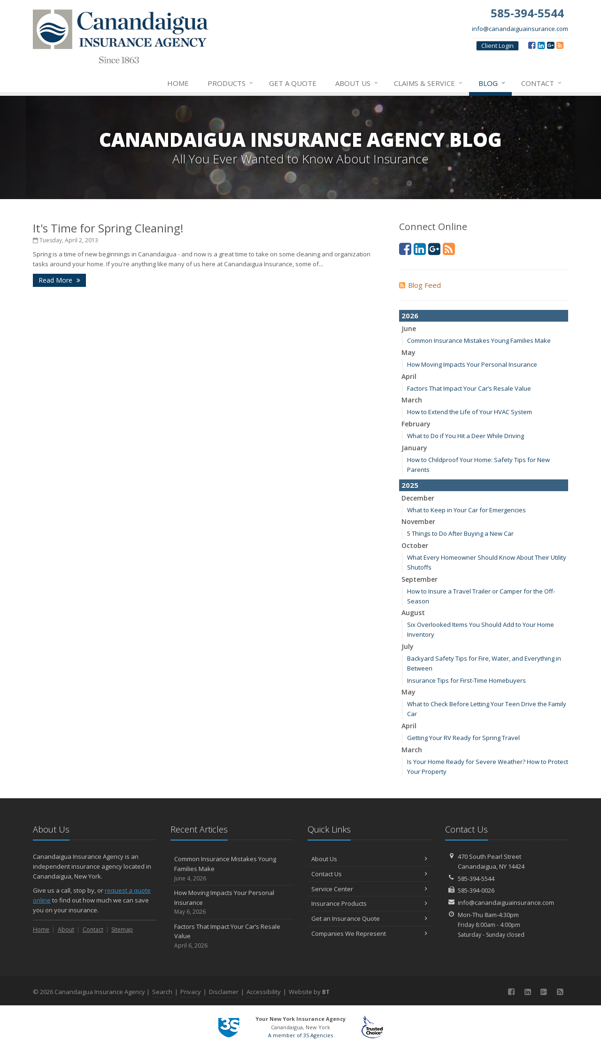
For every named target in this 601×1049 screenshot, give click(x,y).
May (408, 352)
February (416, 423)
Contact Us (369, 874)
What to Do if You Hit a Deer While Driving (465, 436)
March (411, 399)
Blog (492, 83)
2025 (409, 485)
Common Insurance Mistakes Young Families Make (479, 340)
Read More (59, 280)
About (66, 929)
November (418, 521)
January (414, 447)
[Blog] (559, 45)
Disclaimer (224, 991)
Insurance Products (369, 903)
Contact (541, 83)
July (407, 646)
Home (178, 83)
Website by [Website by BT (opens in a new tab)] (309, 991)
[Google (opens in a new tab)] (550, 45)
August (413, 612)
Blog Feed (420, 285)
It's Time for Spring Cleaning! (108, 228)
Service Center (369, 889)
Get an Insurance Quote (369, 918)
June (408, 328)
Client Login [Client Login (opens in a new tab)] (497, 45)
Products (231, 83)
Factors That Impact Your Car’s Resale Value (469, 388)
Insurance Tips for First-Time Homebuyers (466, 680)
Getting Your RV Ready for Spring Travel (463, 737)
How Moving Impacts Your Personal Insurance (472, 364)
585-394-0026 (476, 890)
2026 (409, 315)
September (419, 579)
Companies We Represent (369, 933)
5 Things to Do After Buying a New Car (460, 533)
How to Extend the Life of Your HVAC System (469, 412)
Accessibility (264, 991)
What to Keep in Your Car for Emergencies (466, 510)
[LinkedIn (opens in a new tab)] (541, 45)
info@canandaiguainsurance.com (520, 28)
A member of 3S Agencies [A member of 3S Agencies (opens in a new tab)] (300, 1035)
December (417, 498)
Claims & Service (428, 83)
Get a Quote (292, 83)
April (408, 376)
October (414, 545)
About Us (357, 83)
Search (162, 991)
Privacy (190, 991)
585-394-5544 (476, 878)
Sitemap (122, 929)
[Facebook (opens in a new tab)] (531, 45)
